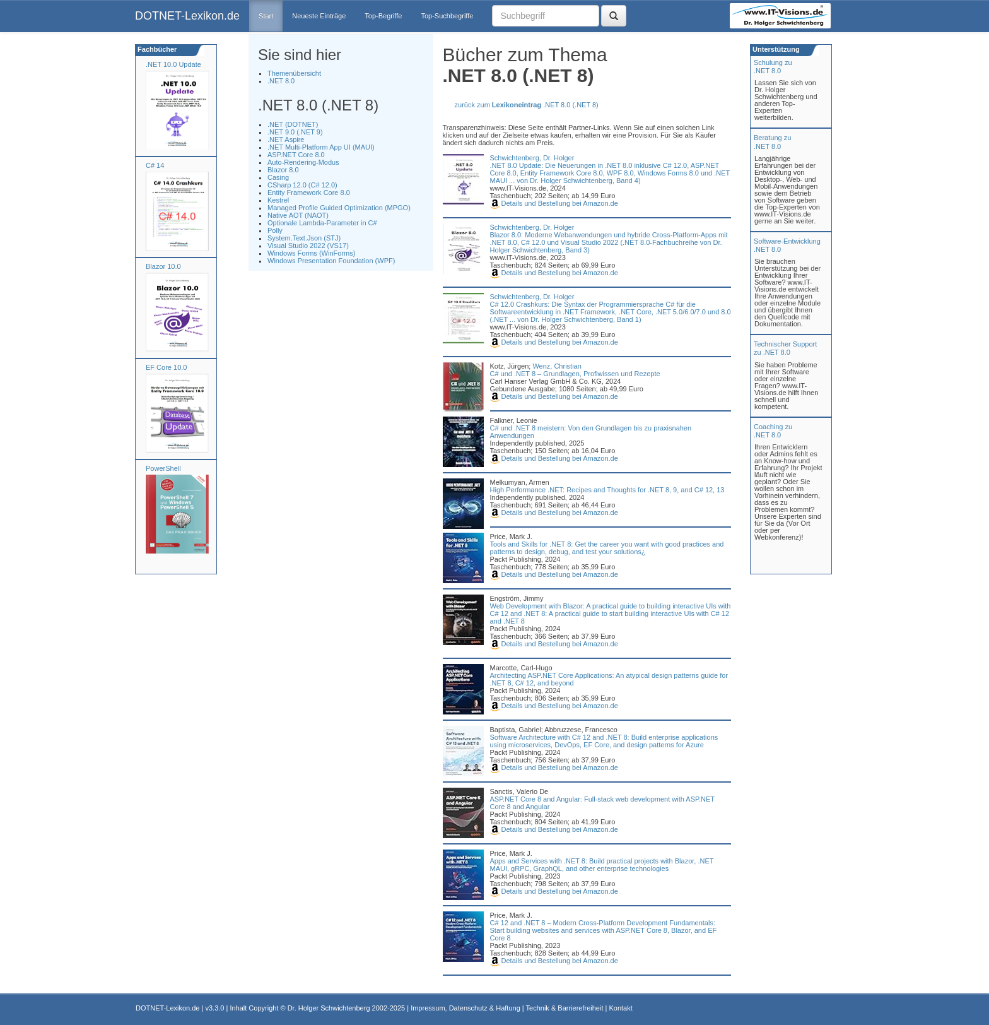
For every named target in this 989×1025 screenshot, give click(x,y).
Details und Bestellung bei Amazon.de (554, 203)
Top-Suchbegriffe (447, 16)
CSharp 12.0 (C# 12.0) (302, 185)
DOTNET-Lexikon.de (187, 15)
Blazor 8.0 (283, 170)
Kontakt (620, 1008)
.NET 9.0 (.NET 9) (295, 132)
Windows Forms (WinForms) (311, 253)
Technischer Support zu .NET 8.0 (785, 348)
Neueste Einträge (319, 16)
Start (266, 16)
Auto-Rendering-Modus (303, 162)
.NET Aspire (286, 139)
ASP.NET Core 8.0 (296, 154)
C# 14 (155, 165)
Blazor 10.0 (163, 266)
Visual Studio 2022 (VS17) (308, 245)
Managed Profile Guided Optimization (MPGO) (339, 207)
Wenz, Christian (556, 366)
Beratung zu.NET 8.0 (772, 142)
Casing (278, 177)
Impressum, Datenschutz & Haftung (465, 1008)
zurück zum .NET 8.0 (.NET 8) (527, 105)
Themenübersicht (294, 73)
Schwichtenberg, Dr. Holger (532, 158)
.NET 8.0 (281, 81)
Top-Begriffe (383, 16)
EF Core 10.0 (166, 367)
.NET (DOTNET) (292, 124)
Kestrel (278, 200)
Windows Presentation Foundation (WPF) (331, 260)
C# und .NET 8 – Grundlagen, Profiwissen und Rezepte (575, 373)
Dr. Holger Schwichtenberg (329, 1008)
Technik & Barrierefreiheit (565, 1008)
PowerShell (163, 468)
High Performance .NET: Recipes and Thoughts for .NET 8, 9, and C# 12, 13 (607, 490)
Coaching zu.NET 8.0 (773, 431)
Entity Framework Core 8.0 (308, 192)
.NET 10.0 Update (173, 64)
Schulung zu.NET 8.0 (773, 66)
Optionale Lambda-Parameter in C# (322, 223)
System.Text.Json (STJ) (304, 238)
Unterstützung (775, 49)
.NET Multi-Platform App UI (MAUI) (321, 147)
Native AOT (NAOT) (298, 215)
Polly (275, 230)
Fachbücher (156, 49)
